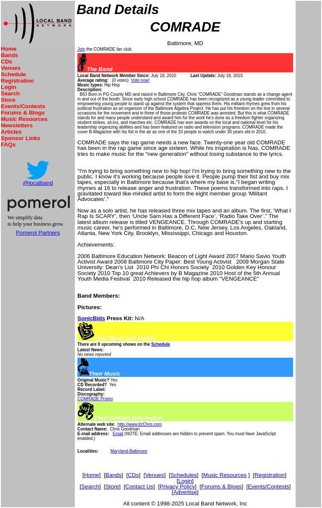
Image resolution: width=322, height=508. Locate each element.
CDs (6, 61)
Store (8, 100)
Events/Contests (23, 106)
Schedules (183, 475)
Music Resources (24, 119)
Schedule (13, 74)
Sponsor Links (20, 138)
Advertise (185, 492)
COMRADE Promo (95, 398)
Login (8, 87)
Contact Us (139, 486)
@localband (38, 183)
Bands (9, 55)
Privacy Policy (177, 486)
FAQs (8, 144)
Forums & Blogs (23, 112)
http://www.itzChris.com (139, 424)
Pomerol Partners (38, 233)
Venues (11, 68)
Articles (11, 132)
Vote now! (140, 80)
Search (10, 93)
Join (81, 49)
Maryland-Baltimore (129, 451)
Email (118, 433)
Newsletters (17, 125)
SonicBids (91, 318)
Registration (17, 80)
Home (9, 49)
